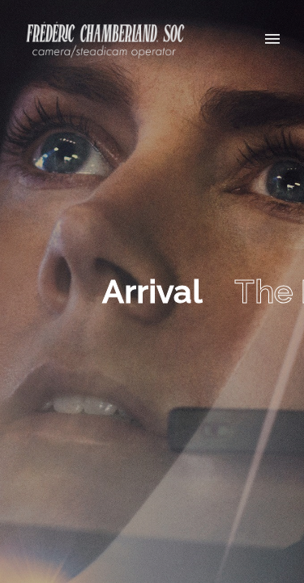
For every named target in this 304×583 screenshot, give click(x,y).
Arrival (152, 291)
